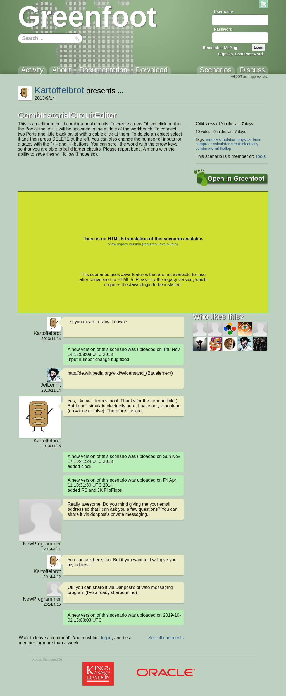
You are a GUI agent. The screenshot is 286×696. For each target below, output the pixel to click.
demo (256, 139)
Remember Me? (217, 48)
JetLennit (50, 385)
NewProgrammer (42, 544)
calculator (221, 144)
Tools (260, 156)
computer (204, 144)
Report (236, 76)
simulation (227, 139)
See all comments (166, 637)
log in (106, 637)
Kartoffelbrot (59, 90)
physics (244, 139)
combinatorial (207, 148)
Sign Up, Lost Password (240, 54)
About (36, 659)
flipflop (225, 148)
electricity (250, 144)
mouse (212, 139)
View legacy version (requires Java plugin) (143, 244)
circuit (236, 144)
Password (223, 29)
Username (223, 11)
